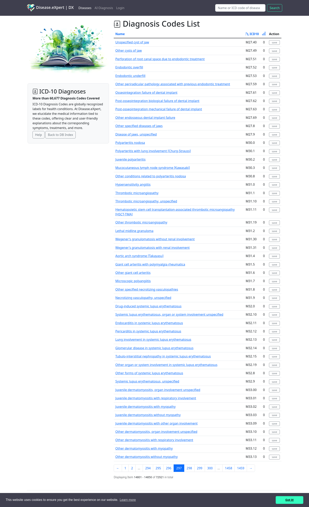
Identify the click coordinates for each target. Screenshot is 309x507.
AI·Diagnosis (104, 8)
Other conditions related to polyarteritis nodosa (150, 176)
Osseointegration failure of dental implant (146, 92)
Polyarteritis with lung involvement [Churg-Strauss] (153, 151)
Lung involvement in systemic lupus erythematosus (153, 339)
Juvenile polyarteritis (130, 159)
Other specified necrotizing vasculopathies (146, 289)
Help (38, 135)
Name (120, 34)
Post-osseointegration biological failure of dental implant (157, 101)
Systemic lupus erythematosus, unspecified (147, 381)
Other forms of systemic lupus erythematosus (149, 373)
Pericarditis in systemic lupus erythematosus (148, 331)
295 (158, 468)
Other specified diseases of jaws (139, 126)
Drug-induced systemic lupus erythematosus (148, 306)
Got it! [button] (289, 499)
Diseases (84, 8)
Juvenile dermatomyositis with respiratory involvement (155, 398)
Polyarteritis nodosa (130, 142)
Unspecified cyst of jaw (132, 42)
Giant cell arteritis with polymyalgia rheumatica (150, 264)
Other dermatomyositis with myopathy (144, 448)
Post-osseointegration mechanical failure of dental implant (158, 109)
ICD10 (252, 34)
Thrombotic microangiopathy (136, 193)
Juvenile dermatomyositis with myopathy (145, 406)
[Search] (240, 8)
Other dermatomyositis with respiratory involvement (154, 440)
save (274, 42)
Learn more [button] (128, 499)
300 (210, 468)
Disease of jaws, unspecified (136, 134)
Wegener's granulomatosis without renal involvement (155, 239)
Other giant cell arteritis (133, 272)
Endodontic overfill (129, 67)
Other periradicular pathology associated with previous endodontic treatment (172, 84)
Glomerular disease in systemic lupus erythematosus (154, 348)
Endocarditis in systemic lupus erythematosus (149, 323)
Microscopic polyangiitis (133, 281)
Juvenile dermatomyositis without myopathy (148, 415)
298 (189, 468)
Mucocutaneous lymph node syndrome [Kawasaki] (152, 168)
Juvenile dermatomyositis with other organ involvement (156, 423)
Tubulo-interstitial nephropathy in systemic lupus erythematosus (163, 356)
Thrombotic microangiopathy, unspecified (146, 201)
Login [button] (120, 8)
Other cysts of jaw (128, 50)
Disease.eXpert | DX (50, 8)
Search (275, 8)
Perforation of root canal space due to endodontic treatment (160, 59)
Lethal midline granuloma (134, 231)
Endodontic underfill (130, 76)
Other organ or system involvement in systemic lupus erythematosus (166, 365)
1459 (240, 468)
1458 (228, 468)
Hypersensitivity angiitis (133, 184)
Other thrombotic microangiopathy (141, 222)
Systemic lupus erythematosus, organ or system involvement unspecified (169, 314)
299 (199, 468)
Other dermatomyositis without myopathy (146, 457)
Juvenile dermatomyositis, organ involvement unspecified (157, 390)
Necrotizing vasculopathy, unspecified (143, 298)
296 (168, 468)
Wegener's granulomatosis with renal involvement (152, 247)
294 (148, 468)
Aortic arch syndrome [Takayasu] (139, 256)
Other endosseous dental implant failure (145, 117)
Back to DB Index (60, 135)
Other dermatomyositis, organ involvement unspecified (156, 431)
